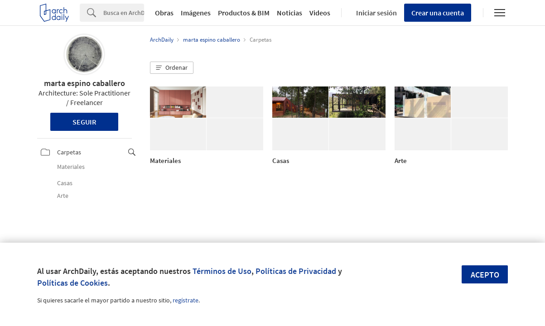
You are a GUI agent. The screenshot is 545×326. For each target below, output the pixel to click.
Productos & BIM (244, 12)
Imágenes (196, 12)
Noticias (289, 12)
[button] (171, 68)
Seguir (84, 121)
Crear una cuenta (437, 12)
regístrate (185, 300)
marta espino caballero (84, 83)
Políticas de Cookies (72, 283)
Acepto (485, 274)
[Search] (123, 13)
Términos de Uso (222, 271)
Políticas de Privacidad (296, 271)
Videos (319, 12)
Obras (164, 12)
